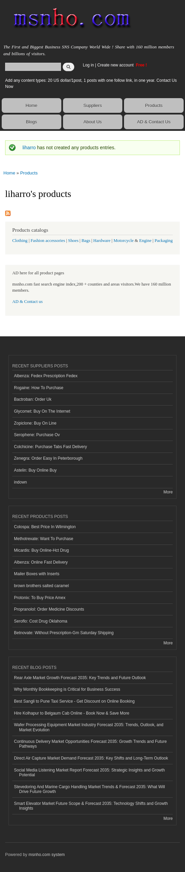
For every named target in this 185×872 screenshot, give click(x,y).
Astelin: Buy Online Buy (35, 470)
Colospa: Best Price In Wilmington (45, 526)
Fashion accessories (48, 240)
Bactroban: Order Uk (32, 399)
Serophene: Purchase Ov (37, 434)
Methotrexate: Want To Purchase (43, 538)
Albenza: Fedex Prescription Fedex (46, 375)
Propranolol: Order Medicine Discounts (49, 609)
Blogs (31, 121)
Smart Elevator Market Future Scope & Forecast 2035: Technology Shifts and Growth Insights (91, 806)
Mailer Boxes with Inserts (36, 573)
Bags (85, 240)
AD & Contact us (27, 301)
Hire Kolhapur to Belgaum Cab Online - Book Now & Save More (71, 713)
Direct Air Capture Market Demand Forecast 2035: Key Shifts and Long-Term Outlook (91, 758)
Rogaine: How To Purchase (38, 387)
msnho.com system (47, 854)
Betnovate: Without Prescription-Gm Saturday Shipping (63, 632)
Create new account (116, 65)
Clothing (20, 240)
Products (154, 105)
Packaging (164, 240)
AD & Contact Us (153, 121)
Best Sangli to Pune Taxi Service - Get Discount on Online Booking (74, 701)
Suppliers (92, 105)
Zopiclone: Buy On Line (35, 423)
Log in (88, 65)
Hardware (101, 240)
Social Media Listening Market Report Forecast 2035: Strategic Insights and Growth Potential (89, 772)
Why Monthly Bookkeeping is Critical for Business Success (67, 689)
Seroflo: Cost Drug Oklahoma (40, 621)
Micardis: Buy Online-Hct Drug (41, 550)
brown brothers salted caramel (41, 585)
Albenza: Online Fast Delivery (41, 562)
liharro (29, 147)
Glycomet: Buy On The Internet (42, 411)
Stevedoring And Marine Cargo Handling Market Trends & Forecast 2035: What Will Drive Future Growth (89, 789)
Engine (145, 240)
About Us (92, 121)
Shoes (73, 240)
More (168, 492)
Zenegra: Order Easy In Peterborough (48, 458)
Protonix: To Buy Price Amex (39, 597)
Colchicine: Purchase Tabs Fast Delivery (50, 446)
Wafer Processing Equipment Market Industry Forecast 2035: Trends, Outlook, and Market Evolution (89, 727)
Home (31, 105)
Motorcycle (123, 240)
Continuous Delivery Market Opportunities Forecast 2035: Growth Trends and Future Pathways (90, 744)
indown (20, 482)
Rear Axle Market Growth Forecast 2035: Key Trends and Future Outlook (80, 677)
